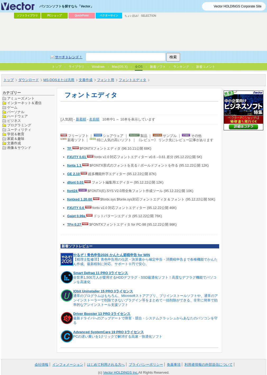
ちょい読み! (132, 15)
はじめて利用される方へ (106, 365)
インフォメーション (67, 365)
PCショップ (54, 15)
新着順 (81, 119)
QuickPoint (82, 15)
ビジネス (14, 121)
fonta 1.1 (74, 165)
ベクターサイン (109, 15)
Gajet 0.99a (76, 216)
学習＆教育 (15, 134)
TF (69, 148)
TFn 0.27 (74, 224)
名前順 (94, 119)
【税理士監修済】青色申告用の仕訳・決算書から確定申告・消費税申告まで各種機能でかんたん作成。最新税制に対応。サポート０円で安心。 (145, 261)
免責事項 (174, 365)
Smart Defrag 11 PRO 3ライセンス (100, 273)
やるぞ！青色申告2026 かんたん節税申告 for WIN (111, 255)
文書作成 (14, 143)
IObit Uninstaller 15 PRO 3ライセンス (103, 291)
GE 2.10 (74, 174)
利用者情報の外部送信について (209, 365)
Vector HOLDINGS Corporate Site (237, 6)
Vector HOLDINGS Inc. (120, 372)
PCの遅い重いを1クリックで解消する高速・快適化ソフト (117, 336)
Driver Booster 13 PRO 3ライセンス (101, 314)
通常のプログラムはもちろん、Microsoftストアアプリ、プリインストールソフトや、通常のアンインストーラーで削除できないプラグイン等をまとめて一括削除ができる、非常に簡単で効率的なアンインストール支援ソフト (145, 300)
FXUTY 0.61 (77, 157)
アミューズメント (21, 98)
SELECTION (148, 15)
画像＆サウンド (19, 148)
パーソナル (15, 112)
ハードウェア (17, 116)
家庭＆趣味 (15, 139)
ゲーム (12, 107)
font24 (73, 191)
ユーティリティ (19, 130)
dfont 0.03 (75, 182)
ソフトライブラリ (27, 15)
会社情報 (41, 365)
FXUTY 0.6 (76, 208)
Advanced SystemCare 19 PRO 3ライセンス (108, 332)
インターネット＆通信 (24, 103)
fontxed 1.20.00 (80, 199)
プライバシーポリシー (146, 365)
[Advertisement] (95, 60)
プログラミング (19, 125)
